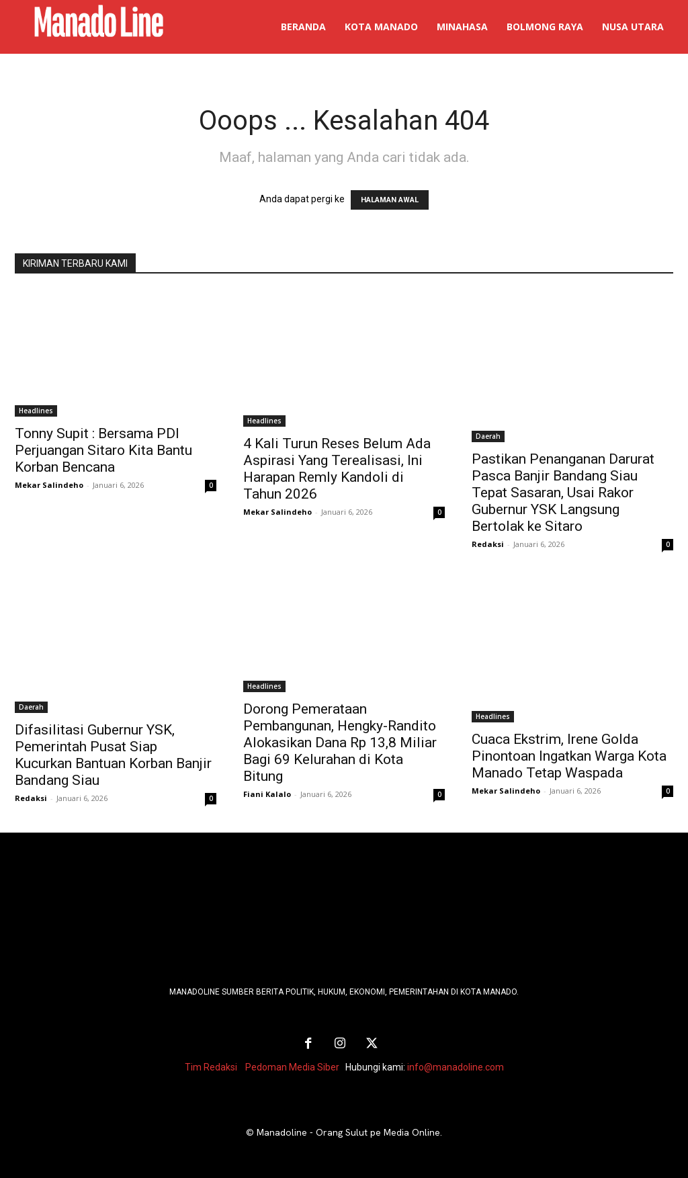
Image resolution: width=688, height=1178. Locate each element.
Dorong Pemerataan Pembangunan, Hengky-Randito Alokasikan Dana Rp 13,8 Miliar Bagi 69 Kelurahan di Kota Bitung (340, 742)
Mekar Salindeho (49, 485)
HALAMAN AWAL (390, 200)
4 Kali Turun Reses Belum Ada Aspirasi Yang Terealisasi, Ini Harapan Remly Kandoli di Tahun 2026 (337, 468)
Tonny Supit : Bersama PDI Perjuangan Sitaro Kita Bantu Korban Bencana (103, 450)
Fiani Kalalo (267, 794)
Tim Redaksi (211, 1066)
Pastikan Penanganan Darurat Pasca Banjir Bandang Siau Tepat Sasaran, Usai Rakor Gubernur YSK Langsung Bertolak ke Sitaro (563, 492)
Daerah (488, 436)
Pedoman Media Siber (292, 1066)
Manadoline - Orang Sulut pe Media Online (348, 1132)
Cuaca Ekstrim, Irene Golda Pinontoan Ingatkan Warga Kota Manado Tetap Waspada (569, 756)
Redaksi (488, 544)
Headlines (36, 410)
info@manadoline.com (455, 1066)
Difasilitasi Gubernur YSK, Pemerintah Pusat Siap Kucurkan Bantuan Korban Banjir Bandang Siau (113, 755)
